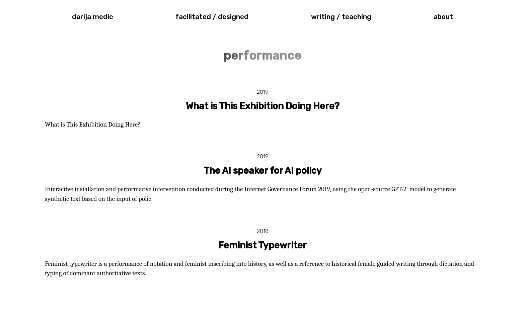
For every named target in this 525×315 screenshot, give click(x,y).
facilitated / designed (211, 17)
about (443, 17)
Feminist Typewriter (262, 245)
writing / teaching (341, 17)
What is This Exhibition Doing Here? (263, 106)
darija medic (92, 17)
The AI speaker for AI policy (263, 170)
